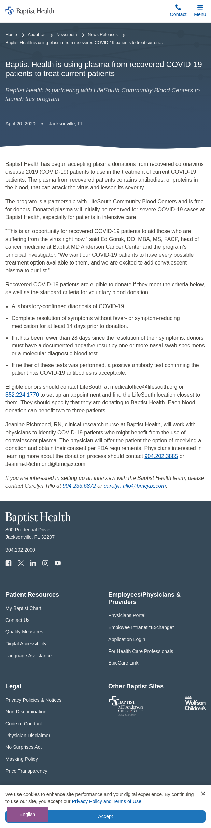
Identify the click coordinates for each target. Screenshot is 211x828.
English (27, 814)
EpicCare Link (123, 663)
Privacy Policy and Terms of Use (106, 801)
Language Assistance (28, 655)
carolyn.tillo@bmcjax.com (135, 486)
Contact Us (17, 620)
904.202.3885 (161, 456)
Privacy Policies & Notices (33, 700)
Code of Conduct (23, 723)
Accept (105, 816)
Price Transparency (26, 771)
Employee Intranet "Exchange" (141, 627)
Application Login (126, 639)
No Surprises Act (23, 747)
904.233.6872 (79, 486)
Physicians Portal (126, 615)
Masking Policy (21, 759)
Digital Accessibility (25, 643)
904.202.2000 (20, 550)
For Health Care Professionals (140, 651)
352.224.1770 (22, 395)
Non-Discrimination (25, 711)
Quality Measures (24, 631)
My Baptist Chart (23, 608)
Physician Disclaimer (27, 735)
